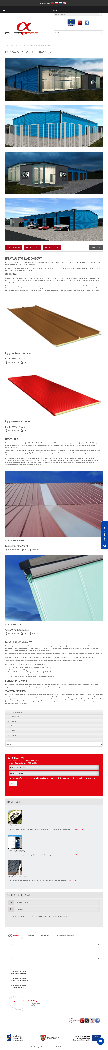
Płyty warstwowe (16, 712)
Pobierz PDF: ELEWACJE (32, 248)
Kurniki (13, 735)
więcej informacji (12, 362)
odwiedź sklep (79, 829)
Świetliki (13, 721)
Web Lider (58, 1049)
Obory (13, 730)
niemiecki (53, 3)
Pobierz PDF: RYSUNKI (13, 248)
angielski (64, 3)
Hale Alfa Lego (26, 45)
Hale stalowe (17, 45)
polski (56, 3)
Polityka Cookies (58, 1047)
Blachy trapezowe (16, 726)
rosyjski (60, 3)
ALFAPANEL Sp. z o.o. (35, 1001)
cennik (24, 362)
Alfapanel (16, 935)
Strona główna (9, 45)
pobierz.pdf (33, 550)
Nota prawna (47, 1047)
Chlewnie (14, 740)
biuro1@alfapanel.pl (23, 902)
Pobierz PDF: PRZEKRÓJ (51, 248)
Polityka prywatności (70, 1047)
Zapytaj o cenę (95, 248)
